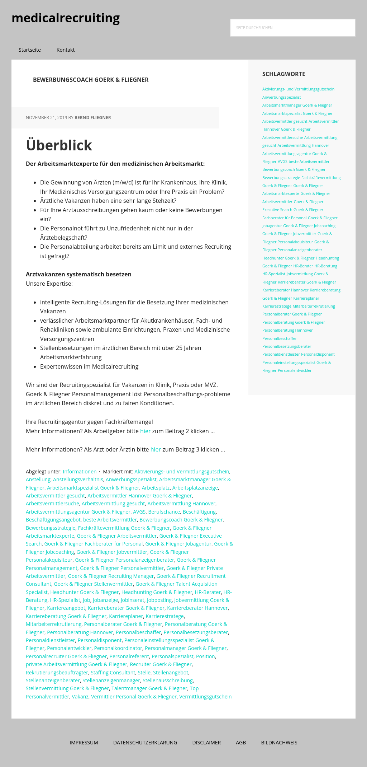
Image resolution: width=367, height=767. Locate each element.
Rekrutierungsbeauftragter (57, 672)
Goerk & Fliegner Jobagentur (178, 543)
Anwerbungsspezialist (131, 479)
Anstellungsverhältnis (78, 479)
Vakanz (80, 696)
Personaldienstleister (50, 640)
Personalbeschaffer (138, 632)
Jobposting (159, 600)
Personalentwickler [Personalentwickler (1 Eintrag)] (294, 370)
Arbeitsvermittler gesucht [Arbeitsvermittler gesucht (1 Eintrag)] (285, 121)
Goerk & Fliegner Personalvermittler (122, 568)
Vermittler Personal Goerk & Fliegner (134, 696)
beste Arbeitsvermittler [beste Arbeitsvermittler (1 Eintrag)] (309, 161)
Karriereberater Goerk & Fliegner (126, 607)
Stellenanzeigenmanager (111, 680)
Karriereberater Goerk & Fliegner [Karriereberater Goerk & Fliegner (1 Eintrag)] (307, 282)
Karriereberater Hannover (197, 607)
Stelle (144, 672)
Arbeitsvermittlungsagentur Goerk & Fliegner (78, 511)
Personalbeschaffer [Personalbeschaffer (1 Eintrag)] (279, 338)
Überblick (62, 144)
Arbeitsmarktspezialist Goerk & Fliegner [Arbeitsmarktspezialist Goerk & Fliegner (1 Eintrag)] (297, 113)
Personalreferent (129, 656)
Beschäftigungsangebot (53, 519)
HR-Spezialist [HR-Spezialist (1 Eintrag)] (273, 273)
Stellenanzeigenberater (53, 680)
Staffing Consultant (113, 672)
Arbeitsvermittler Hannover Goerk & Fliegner (139, 495)
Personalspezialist (173, 656)
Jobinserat (132, 600)
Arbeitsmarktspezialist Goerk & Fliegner (93, 487)
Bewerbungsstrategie (50, 527)
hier (146, 431)
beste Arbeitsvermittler (110, 519)
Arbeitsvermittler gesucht (55, 495)
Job (86, 600)
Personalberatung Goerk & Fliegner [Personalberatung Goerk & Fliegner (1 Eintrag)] (293, 322)
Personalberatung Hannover (80, 632)
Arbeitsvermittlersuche (52, 503)
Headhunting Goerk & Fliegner (156, 592)
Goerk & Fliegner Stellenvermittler (93, 583)
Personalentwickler (69, 648)
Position (205, 656)
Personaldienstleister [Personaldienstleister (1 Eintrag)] (281, 354)
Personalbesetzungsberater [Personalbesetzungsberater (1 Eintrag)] (286, 346)
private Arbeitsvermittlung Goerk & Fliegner (76, 664)
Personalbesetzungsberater (196, 632)
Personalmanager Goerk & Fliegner (186, 648)
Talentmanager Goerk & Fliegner (149, 688)
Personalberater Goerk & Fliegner (123, 624)
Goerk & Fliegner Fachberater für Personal (93, 543)
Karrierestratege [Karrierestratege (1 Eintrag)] (276, 306)
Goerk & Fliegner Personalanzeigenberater (124, 559)
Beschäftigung (199, 511)
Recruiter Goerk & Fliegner (160, 664)
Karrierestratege (165, 616)
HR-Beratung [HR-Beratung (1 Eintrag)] (325, 265)
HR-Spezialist (65, 600)
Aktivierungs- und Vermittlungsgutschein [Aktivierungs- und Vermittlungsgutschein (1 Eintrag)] (298, 89)
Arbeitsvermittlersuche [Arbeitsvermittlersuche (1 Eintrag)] (282, 137)
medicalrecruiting (58, 17)
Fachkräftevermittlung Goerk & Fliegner (124, 527)
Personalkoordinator (118, 648)
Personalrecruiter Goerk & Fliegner (66, 656)
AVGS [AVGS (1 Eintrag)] (282, 161)
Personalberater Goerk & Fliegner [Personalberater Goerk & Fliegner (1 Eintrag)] (292, 314)
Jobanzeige (105, 600)
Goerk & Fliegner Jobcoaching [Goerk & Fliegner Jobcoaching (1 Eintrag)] (309, 225)
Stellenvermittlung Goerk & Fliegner (67, 688)
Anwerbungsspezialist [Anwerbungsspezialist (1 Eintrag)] (281, 97)
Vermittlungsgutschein (205, 696)
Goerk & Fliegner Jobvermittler (112, 551)
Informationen (80, 471)
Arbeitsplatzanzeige (195, 487)
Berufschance (164, 511)
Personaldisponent (100, 640)
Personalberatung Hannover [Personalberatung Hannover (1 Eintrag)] (287, 330)
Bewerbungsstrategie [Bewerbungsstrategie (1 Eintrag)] (281, 177)
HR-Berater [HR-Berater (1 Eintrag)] (303, 265)
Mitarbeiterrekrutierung (53, 624)
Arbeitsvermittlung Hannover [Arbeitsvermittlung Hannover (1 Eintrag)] (303, 145)
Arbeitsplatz (156, 487)
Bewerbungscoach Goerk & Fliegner (181, 519)
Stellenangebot (170, 672)
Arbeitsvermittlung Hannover (181, 503)
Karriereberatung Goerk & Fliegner (66, 616)
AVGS (139, 511)
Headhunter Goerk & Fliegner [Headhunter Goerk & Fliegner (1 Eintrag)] (288, 258)
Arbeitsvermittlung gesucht (113, 503)
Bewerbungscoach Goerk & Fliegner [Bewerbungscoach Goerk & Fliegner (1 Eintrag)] (294, 169)
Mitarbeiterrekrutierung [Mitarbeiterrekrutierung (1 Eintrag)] (314, 306)
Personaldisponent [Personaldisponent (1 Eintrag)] (317, 354)
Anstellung (38, 479)
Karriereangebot (66, 607)
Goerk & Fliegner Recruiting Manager (111, 575)
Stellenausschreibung (168, 680)
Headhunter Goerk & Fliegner (84, 592)
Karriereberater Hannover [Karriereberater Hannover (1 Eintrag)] (285, 290)
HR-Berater (208, 592)
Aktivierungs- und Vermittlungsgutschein (181, 471)
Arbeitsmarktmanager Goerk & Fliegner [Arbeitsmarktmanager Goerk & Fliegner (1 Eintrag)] (297, 105)
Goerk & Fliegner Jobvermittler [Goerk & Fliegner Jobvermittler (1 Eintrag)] (289, 233)
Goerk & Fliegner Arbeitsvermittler (117, 535)
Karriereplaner (126, 616)
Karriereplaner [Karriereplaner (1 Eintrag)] (306, 298)
